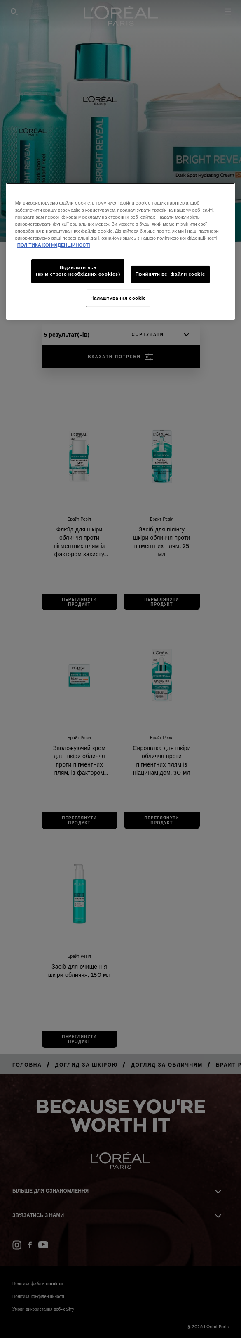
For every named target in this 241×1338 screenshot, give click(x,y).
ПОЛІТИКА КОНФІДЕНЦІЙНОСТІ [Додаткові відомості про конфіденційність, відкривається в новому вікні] (53, 245)
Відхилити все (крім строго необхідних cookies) (78, 270)
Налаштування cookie (118, 298)
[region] (120, 251)
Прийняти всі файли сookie (170, 274)
